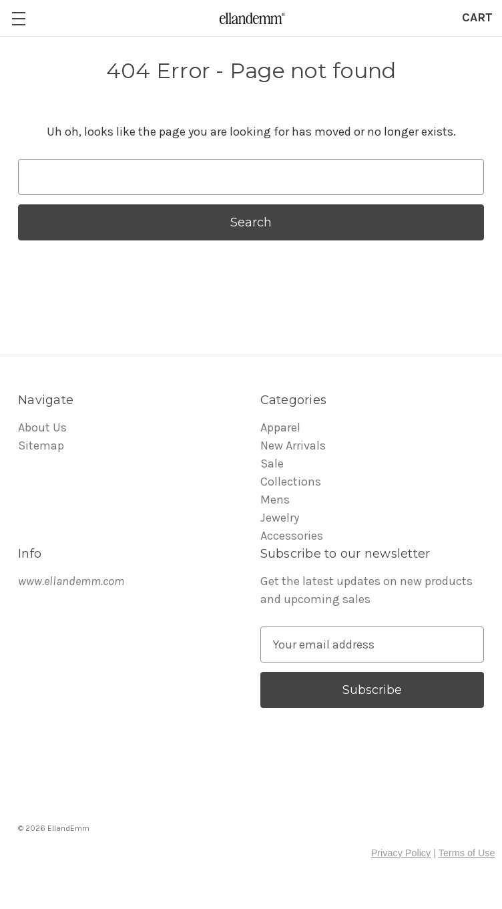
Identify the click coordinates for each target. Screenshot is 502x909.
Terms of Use (467, 853)
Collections (290, 481)
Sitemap (41, 445)
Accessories (291, 535)
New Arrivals (293, 445)
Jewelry (279, 517)
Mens (275, 499)
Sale (272, 463)
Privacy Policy (401, 853)
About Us (42, 427)
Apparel (280, 427)
